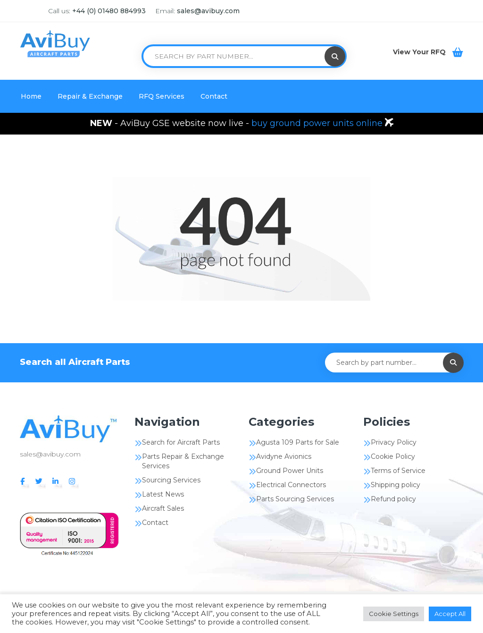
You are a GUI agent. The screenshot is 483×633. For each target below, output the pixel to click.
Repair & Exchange (90, 96)
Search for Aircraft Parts (181, 442)
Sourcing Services (171, 480)
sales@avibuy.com (208, 11)
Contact (213, 96)
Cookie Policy (393, 456)
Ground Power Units (289, 470)
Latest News (163, 494)
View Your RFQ (420, 52)
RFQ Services (161, 96)
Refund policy (393, 499)
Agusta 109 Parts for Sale (297, 442)
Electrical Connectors (291, 485)
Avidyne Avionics (283, 456)
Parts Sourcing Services (295, 499)
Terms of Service (398, 470)
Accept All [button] (450, 613)
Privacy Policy (393, 442)
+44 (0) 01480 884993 (109, 11)
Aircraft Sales (163, 508)
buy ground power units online (318, 123)
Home (31, 96)
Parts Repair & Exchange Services (183, 461)
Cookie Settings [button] (393, 613)
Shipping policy (395, 485)
